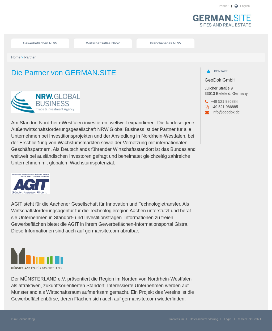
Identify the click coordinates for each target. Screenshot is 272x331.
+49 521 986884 (224, 101)
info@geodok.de (226, 112)
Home (15, 57)
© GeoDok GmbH (249, 319)
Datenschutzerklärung (204, 319)
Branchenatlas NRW (165, 43)
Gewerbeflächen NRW (40, 43)
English (245, 5)
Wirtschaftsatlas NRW (103, 43)
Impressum (176, 319)
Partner (223, 5)
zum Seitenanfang (23, 319)
